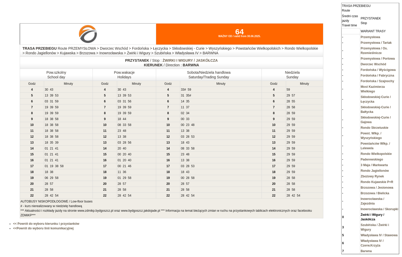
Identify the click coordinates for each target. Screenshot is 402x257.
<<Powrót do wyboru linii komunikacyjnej (43, 228)
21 (51, 148)
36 (124, 172)
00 (182, 119)
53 (56, 95)
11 (182, 107)
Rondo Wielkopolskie (376, 154)
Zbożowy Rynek (372, 176)
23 (187, 125)
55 (293, 101)
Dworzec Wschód (373, 64)
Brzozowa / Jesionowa (377, 187)
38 (51, 119)
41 (56, 148)
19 (46, 107)
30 (46, 89)
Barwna (366, 251)
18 (46, 119)
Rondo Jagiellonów (375, 171)
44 (124, 119)
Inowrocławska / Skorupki (379, 209)
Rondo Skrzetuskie (374, 128)
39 (51, 95)
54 (56, 195)
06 (46, 178)
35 (187, 95)
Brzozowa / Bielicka (375, 193)
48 (192, 125)
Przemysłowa (370, 37)
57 (293, 95)
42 (51, 195)
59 (189, 89)
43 (51, 89)
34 (187, 113)
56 (129, 101)
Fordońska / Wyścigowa (378, 70)
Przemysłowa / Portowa (378, 58)
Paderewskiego (372, 159)
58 (293, 107)
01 (46, 148)
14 (182, 101)
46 (129, 166)
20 (119, 148)
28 (288, 101)
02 (182, 113)
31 (182, 95)
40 (124, 148)
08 (119, 125)
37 (187, 107)
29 (288, 95)
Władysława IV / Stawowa (379, 235)
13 (46, 95)
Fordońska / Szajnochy (377, 81)
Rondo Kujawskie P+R (377, 182)
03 (46, 101)
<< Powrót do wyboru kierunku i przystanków (46, 224)
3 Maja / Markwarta (374, 165)
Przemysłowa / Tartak (376, 43)
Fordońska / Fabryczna (377, 75)
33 (182, 89)
